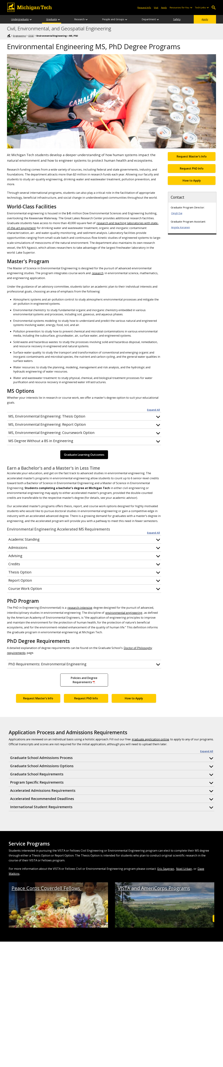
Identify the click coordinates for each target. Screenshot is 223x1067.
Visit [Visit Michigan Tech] (156, 7)
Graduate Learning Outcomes (84, 455)
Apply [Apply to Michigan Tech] (164, 7)
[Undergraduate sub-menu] (30, 19)
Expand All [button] (153, 410)
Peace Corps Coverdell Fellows (46, 888)
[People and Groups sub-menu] (126, 19)
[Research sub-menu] (86, 19)
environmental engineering (123, 613)
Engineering (19, 35)
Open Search (213, 7)
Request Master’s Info (38, 698)
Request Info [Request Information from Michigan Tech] (144, 7)
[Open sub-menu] (191, 8)
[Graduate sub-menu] (59, 19)
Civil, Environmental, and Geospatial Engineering (59, 29)
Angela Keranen (180, 227)
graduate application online (150, 739)
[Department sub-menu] (158, 19)
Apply (205, 19)
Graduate (51, 19)
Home (8, 35)
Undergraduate (20, 19)
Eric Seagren (165, 869)
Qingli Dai (176, 213)
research (97, 273)
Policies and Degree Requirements (84, 680)
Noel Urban (184, 869)
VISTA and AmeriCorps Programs (154, 888)
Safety (176, 19)
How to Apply (134, 698)
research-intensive (79, 608)
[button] (84, 416)
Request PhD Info (86, 698)
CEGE (31, 35)
